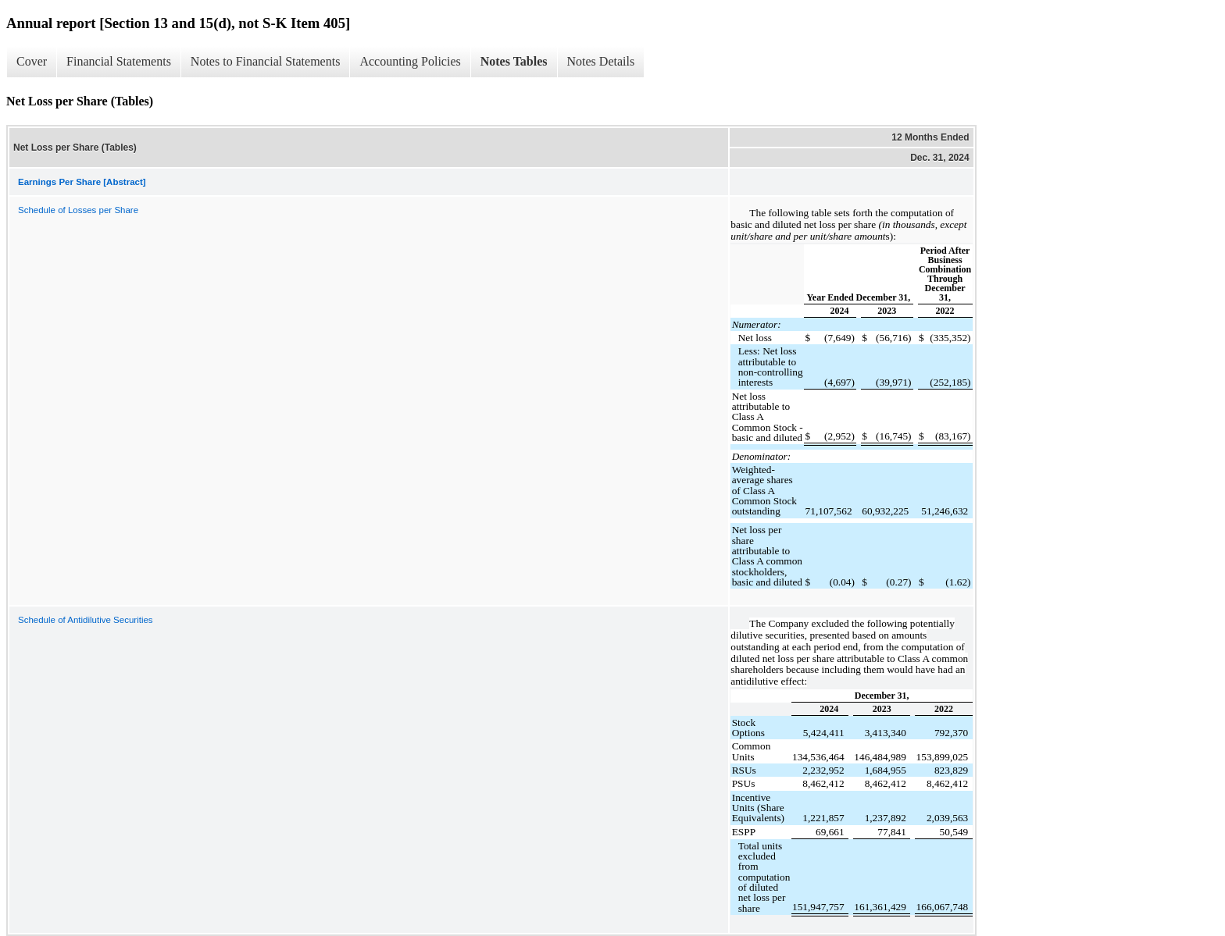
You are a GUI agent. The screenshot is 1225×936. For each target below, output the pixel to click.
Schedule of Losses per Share (78, 210)
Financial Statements (118, 61)
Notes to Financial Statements (266, 61)
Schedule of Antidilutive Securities (85, 620)
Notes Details (601, 61)
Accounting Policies (409, 61)
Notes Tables (514, 61)
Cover (31, 61)
